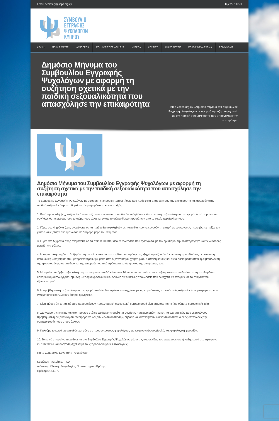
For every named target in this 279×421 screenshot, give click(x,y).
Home (172, 106)
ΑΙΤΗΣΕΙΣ (153, 47)
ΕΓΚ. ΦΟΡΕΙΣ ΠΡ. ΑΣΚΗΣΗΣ (110, 47)
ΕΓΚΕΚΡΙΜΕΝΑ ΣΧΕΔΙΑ (200, 47)
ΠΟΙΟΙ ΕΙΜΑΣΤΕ (60, 47)
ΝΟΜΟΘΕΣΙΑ (82, 47)
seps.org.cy (186, 106)
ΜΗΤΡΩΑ (136, 47)
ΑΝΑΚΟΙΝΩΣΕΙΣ (173, 47)
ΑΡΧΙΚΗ (41, 47)
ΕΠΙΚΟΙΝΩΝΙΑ (226, 47)
